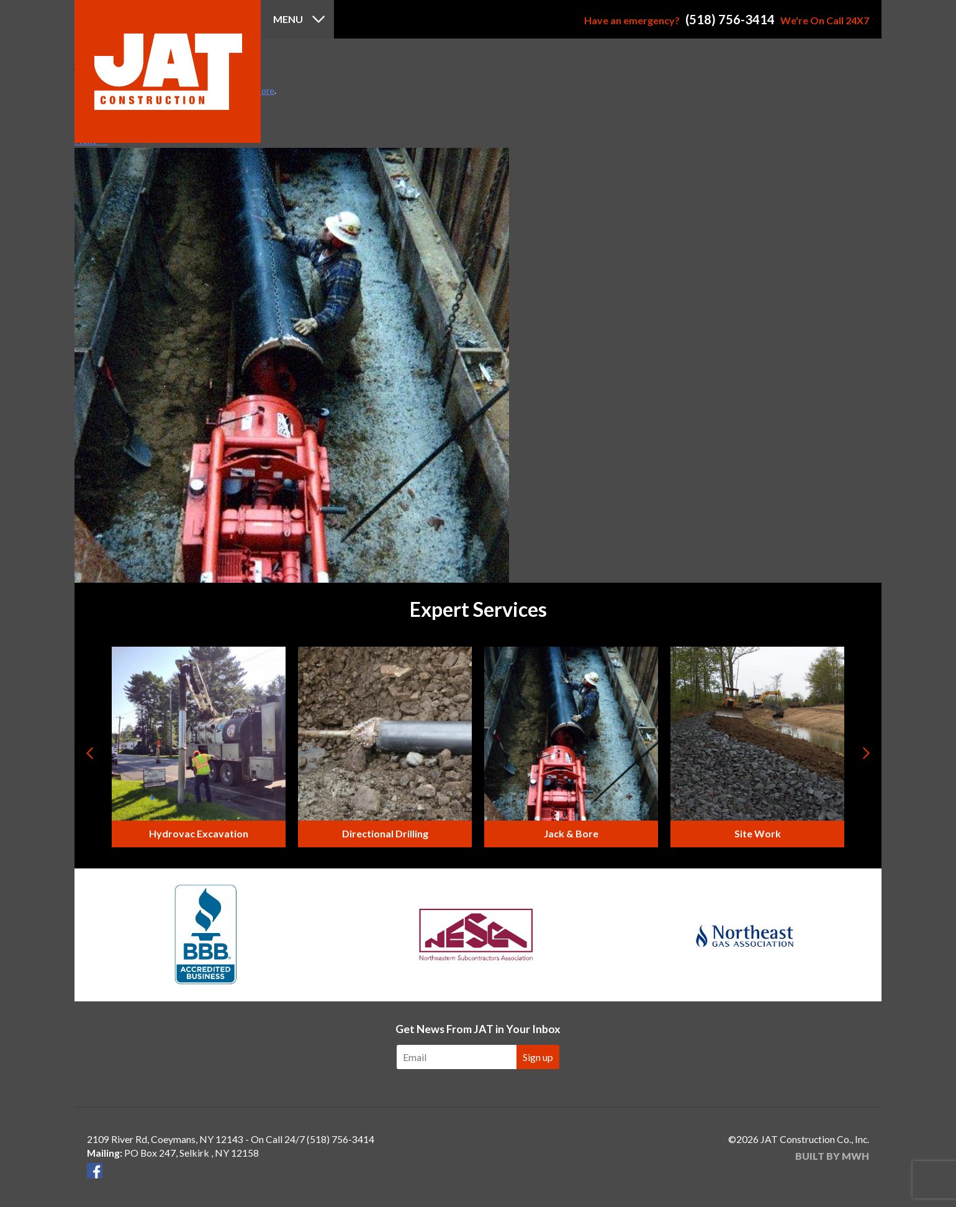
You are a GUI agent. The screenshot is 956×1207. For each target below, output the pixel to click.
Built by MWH (832, 1156)
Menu (288, 19)
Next (865, 753)
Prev (91, 753)
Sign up (538, 1057)
